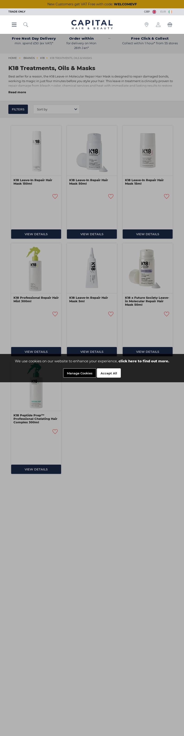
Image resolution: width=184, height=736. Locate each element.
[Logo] (92, 24)
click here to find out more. (143, 361)
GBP (150, 11)
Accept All (109, 373)
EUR (166, 11)
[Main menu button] (14, 24)
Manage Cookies (79, 373)
